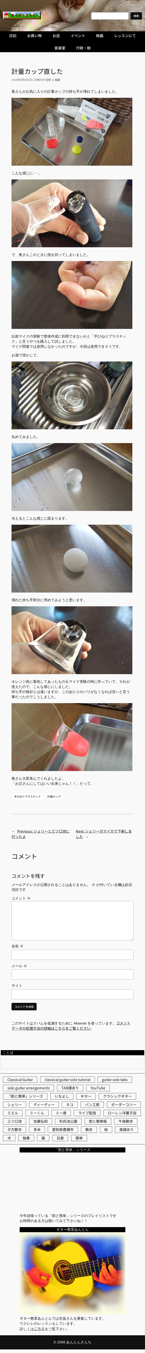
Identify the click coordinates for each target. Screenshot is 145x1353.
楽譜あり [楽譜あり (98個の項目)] (126, 1129)
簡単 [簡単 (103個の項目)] (79, 1138)
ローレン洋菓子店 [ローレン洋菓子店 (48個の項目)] (122, 1113)
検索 (136, 16)
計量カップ (54, 796)
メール (19, 966)
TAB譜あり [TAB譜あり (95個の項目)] (70, 1087)
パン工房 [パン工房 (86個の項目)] (92, 1104)
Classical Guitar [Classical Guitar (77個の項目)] (20, 1079)
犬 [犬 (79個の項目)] (9, 1138)
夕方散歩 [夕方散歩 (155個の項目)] (14, 1129)
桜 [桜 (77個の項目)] (106, 1129)
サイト (17, 986)
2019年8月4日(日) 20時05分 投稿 (31, 80)
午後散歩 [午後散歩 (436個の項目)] (126, 1121)
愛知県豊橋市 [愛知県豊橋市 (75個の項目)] (63, 1129)
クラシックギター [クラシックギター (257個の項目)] (117, 1096)
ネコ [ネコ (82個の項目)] (69, 1104)
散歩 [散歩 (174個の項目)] (89, 1129)
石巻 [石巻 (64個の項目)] (60, 1138)
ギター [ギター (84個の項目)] (86, 1096)
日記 (57, 80)
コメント (21, 898)
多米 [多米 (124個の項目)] (37, 1129)
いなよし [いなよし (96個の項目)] (62, 1096)
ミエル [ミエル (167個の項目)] (12, 1113)
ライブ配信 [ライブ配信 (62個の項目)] (87, 1113)
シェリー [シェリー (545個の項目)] (14, 1104)
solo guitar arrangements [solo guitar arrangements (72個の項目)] (28, 1087)
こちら (39, 1328)
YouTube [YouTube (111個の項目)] (97, 1087)
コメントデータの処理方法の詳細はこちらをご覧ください (71, 1025)
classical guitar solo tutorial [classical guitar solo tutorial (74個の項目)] (67, 1079)
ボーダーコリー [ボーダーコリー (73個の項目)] (123, 1104)
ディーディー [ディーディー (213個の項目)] (44, 1104)
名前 (17, 946)
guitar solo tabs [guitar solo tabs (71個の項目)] (115, 1079)
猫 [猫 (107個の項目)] (43, 1138)
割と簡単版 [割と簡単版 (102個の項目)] (98, 1121)
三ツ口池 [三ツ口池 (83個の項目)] (14, 1121)
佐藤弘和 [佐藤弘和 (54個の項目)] (40, 1121)
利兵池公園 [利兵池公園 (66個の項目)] (68, 1121)
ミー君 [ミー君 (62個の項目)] (61, 1113)
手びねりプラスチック (27, 796)
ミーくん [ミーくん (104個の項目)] (37, 1113)
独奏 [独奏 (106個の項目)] (26, 1138)
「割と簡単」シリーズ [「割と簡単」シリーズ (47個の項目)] (25, 1096)
